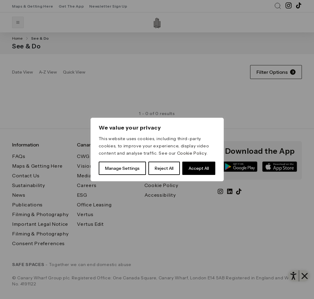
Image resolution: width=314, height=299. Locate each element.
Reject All (164, 168)
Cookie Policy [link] (192, 153)
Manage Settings (122, 168)
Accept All (199, 168)
